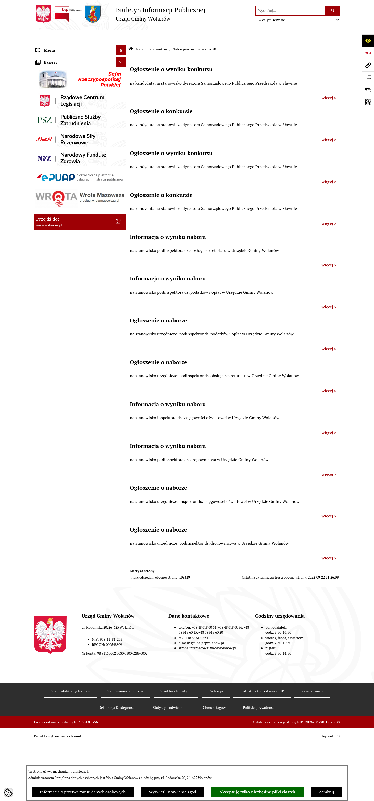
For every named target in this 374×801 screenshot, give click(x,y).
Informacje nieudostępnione (62, 484)
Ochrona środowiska (54, 230)
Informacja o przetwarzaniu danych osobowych (83, 792)
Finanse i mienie (51, 128)
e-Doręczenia (48, 464)
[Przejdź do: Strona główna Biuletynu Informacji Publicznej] (130, 35)
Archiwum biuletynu (54, 495)
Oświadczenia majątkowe (59, 159)
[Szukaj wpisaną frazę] (333, 11)
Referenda (45, 220)
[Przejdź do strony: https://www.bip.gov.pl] (368, 53)
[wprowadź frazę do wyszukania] (290, 11)
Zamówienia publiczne (57, 190)
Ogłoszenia (46, 108)
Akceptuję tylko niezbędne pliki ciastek (257, 792)
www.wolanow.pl (223, 735)
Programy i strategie (54, 169)
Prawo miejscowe (52, 118)
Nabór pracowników (54, 251)
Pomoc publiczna (51, 149)
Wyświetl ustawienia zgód (172, 792)
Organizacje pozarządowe (59, 241)
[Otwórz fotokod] (368, 102)
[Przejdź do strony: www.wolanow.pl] (368, 65)
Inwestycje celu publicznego (61, 200)
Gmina (42, 57)
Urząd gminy (47, 87)
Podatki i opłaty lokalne (57, 139)
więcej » (329, 84)
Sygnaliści (45, 454)
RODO (41, 47)
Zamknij (326, 792)
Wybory (43, 210)
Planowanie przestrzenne (59, 179)
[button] (121, 57)
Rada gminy (46, 77)
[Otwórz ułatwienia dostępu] (368, 40)
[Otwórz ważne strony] (368, 77)
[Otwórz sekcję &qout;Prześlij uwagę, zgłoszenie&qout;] (368, 90)
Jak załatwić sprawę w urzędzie (64, 98)
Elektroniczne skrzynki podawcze (66, 474)
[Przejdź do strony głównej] (119, 14)
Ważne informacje (52, 67)
